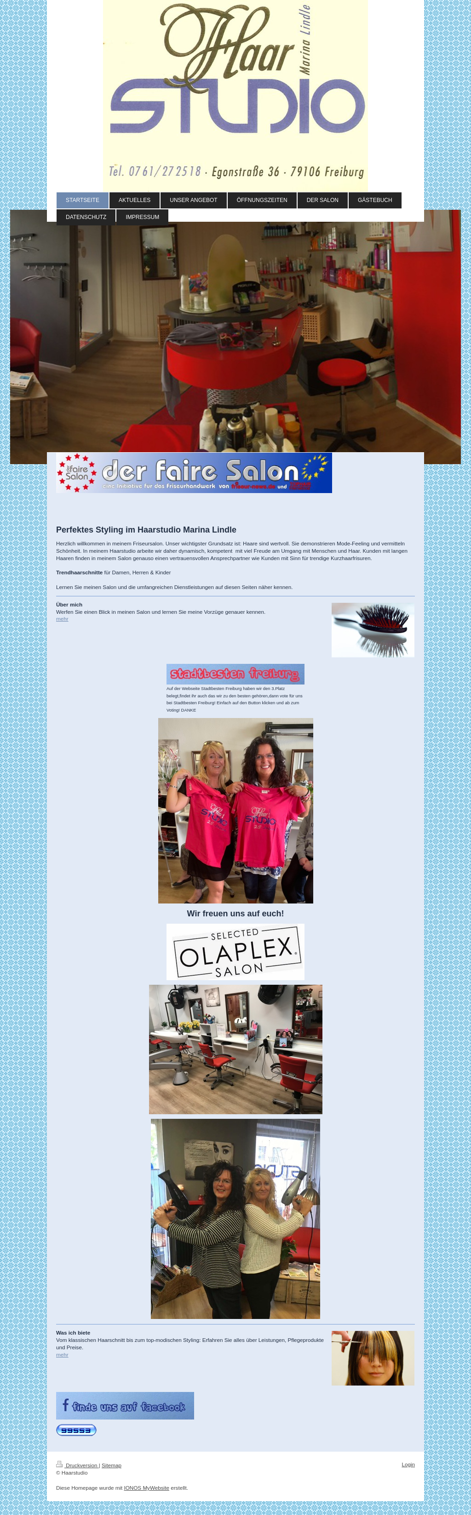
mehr (62, 619)
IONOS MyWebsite (146, 1488)
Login (408, 1464)
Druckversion (77, 1465)
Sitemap (111, 1465)
